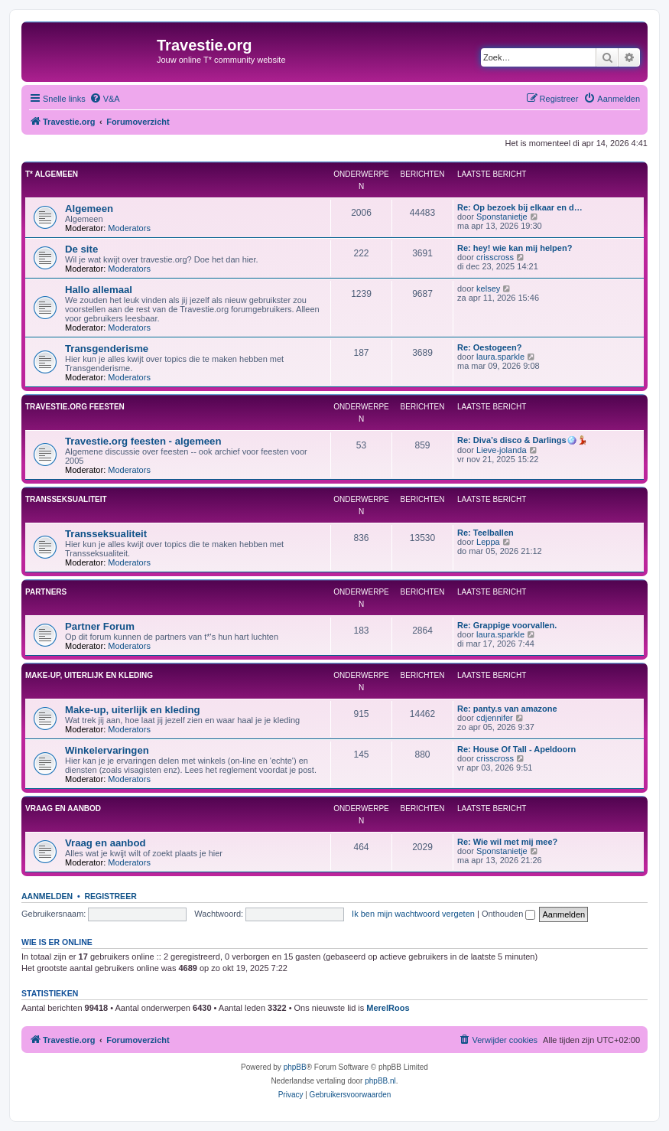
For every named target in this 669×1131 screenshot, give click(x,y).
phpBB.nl (380, 1081)
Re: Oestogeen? (489, 347)
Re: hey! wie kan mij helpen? (514, 248)
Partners (46, 592)
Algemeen (89, 208)
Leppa (488, 541)
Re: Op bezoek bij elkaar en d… (520, 207)
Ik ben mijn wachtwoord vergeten (413, 913)
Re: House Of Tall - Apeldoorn (516, 749)
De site (81, 249)
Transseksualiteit (66, 499)
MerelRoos (387, 1007)
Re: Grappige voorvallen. (507, 625)
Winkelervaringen (107, 750)
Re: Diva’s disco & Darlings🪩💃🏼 (522, 440)
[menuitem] (104, 99)
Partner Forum (100, 626)
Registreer (110, 896)
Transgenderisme (106, 348)
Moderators (129, 228)
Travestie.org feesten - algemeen (143, 441)
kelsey (488, 288)
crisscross (495, 257)
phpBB (295, 1067)
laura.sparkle (500, 356)
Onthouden (509, 913)
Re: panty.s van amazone (507, 708)
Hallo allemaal (98, 289)
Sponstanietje (502, 216)
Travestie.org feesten (75, 407)
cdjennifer (494, 717)
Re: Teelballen (485, 532)
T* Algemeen (51, 174)
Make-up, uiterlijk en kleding (89, 675)
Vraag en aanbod (63, 808)
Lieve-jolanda (501, 450)
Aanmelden (47, 896)
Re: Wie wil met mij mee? (507, 841)
